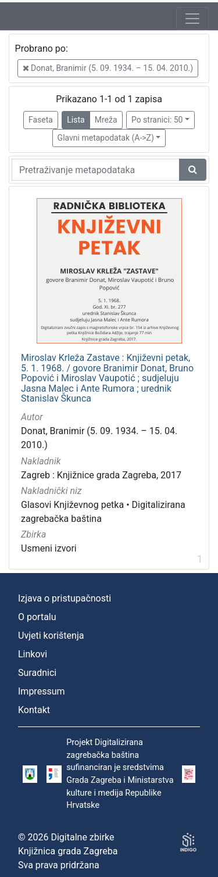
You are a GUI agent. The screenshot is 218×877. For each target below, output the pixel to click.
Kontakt (34, 709)
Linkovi (32, 654)
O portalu (37, 616)
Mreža (106, 119)
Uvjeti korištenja (51, 635)
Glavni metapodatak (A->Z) (106, 137)
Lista (75, 119)
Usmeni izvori (49, 548)
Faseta (40, 119)
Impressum (41, 691)
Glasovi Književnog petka (72, 504)
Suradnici (37, 672)
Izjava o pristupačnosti (64, 598)
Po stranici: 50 (157, 119)
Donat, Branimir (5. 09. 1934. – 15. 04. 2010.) (108, 68)
